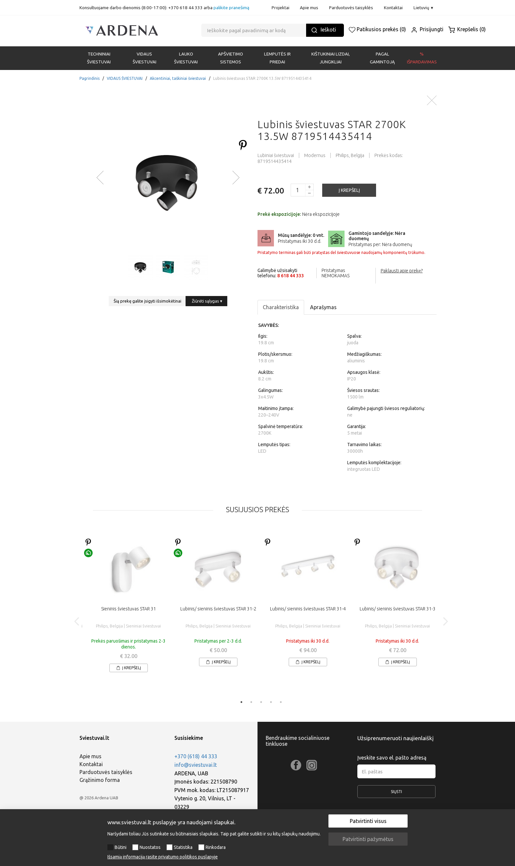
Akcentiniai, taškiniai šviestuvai (178, 78)
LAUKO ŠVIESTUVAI (186, 58)
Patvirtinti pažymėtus (368, 839)
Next (445, 621)
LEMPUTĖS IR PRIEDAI (277, 58)
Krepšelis (467, 29)
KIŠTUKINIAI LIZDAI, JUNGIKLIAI (330, 58)
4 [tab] (271, 702)
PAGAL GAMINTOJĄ (382, 58)
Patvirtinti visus (368, 821)
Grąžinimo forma (99, 780)
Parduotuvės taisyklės (351, 7)
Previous (77, 621)
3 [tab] (261, 702)
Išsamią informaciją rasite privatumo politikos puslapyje (162, 856)
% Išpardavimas (422, 58)
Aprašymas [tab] (323, 307)
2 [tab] (251, 702)
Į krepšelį (128, 668)
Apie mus (309, 7)
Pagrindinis (89, 78)
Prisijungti (427, 29)
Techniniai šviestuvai (99, 58)
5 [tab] (281, 702)
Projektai (280, 7)
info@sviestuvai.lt (195, 765)
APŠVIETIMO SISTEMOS (230, 58)
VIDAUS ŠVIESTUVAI (144, 58)
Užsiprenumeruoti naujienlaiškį (395, 738)
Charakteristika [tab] (281, 307)
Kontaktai (393, 7)
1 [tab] (241, 702)
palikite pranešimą (231, 7)
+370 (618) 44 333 (195, 756)
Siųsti (397, 793)
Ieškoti (323, 30)
